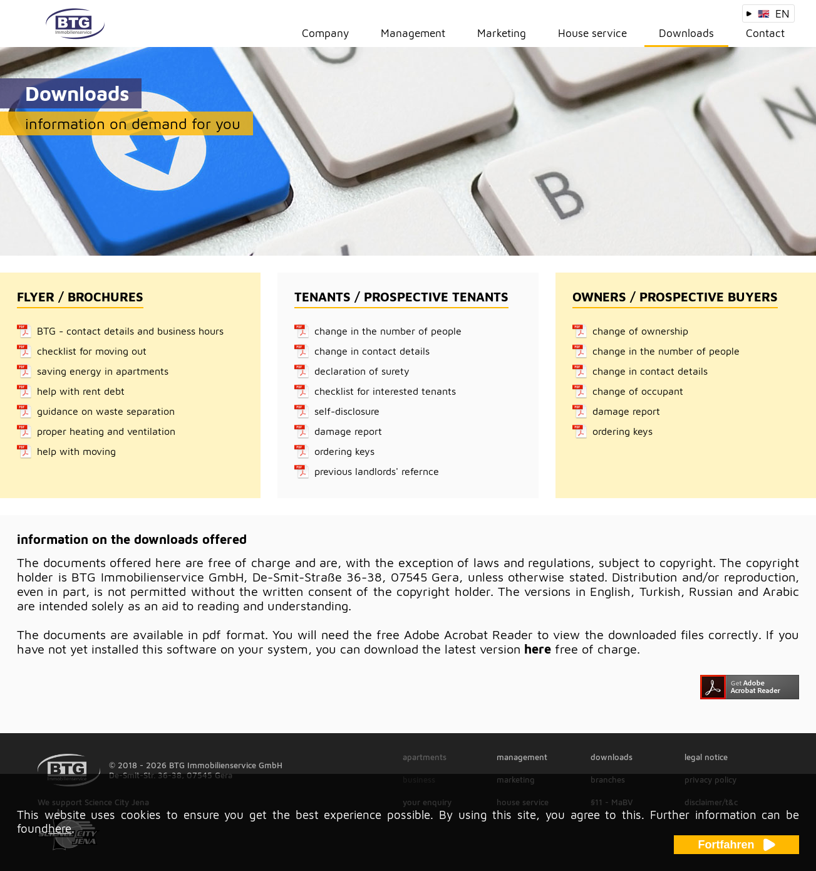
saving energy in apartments (102, 371)
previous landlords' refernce (376, 471)
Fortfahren (736, 845)
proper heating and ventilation (106, 431)
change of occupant (637, 391)
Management (413, 32)
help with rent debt (81, 391)
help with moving (76, 451)
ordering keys (344, 451)
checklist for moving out (92, 351)
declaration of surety (362, 371)
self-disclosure (347, 411)
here (537, 649)
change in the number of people (388, 330)
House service (592, 32)
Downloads (686, 32)
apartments (425, 757)
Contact (765, 32)
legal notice (706, 757)
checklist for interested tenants (385, 391)
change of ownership (640, 330)
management (522, 757)
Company (325, 32)
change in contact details (372, 351)
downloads (612, 757)
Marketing (501, 32)
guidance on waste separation (106, 411)
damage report (348, 431)
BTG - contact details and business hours (130, 330)
